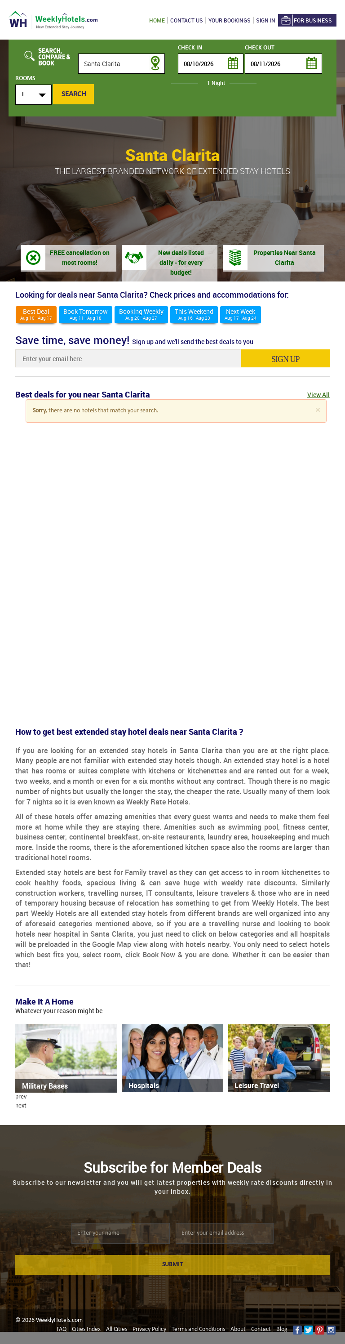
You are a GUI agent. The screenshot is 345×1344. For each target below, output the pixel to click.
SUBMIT (172, 1264)
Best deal (36, 314)
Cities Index (86, 1329)
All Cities (116, 1329)
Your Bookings (229, 20)
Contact (261, 1329)
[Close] (317, 410)
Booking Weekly (141, 314)
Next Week (241, 314)
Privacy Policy (149, 1329)
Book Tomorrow (85, 314)
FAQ (61, 1329)
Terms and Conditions (198, 1329)
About (238, 1329)
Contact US (186, 20)
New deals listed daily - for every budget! (181, 262)
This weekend (194, 314)
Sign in (265, 20)
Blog (282, 1329)
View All (318, 394)
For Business (306, 20)
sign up (287, 359)
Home (157, 20)
